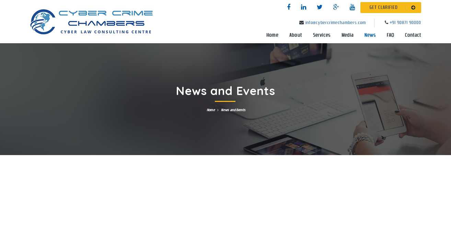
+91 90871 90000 (405, 23)
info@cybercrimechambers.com (335, 23)
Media (348, 35)
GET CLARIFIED (394, 7)
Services (322, 35)
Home (272, 35)
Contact (413, 35)
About (295, 35)
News (370, 35)
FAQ (390, 35)
